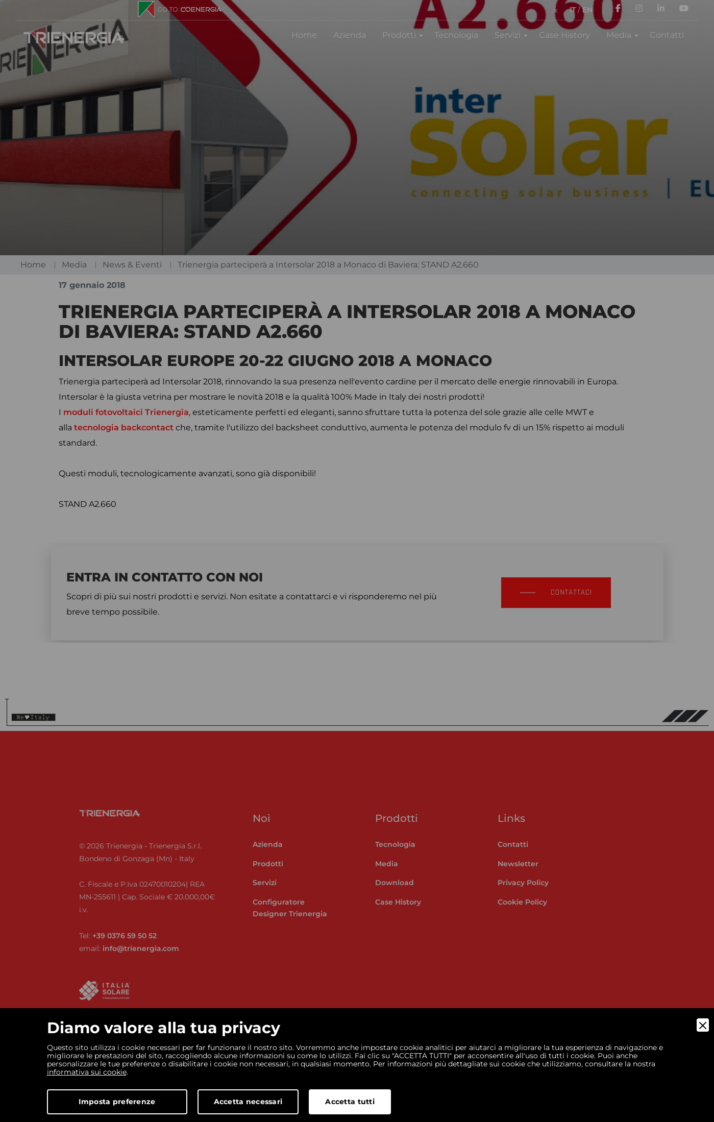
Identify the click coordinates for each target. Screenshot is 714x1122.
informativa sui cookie (87, 1072)
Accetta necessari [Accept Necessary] (248, 1101)
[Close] (703, 1025)
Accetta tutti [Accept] (350, 1101)
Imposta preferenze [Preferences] (117, 1101)
